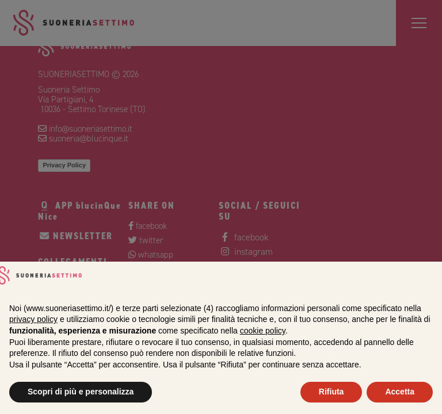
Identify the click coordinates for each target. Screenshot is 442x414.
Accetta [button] (399, 391)
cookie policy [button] (262, 330)
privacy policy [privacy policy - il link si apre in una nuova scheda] (33, 319)
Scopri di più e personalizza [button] (81, 391)
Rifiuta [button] (331, 391)
